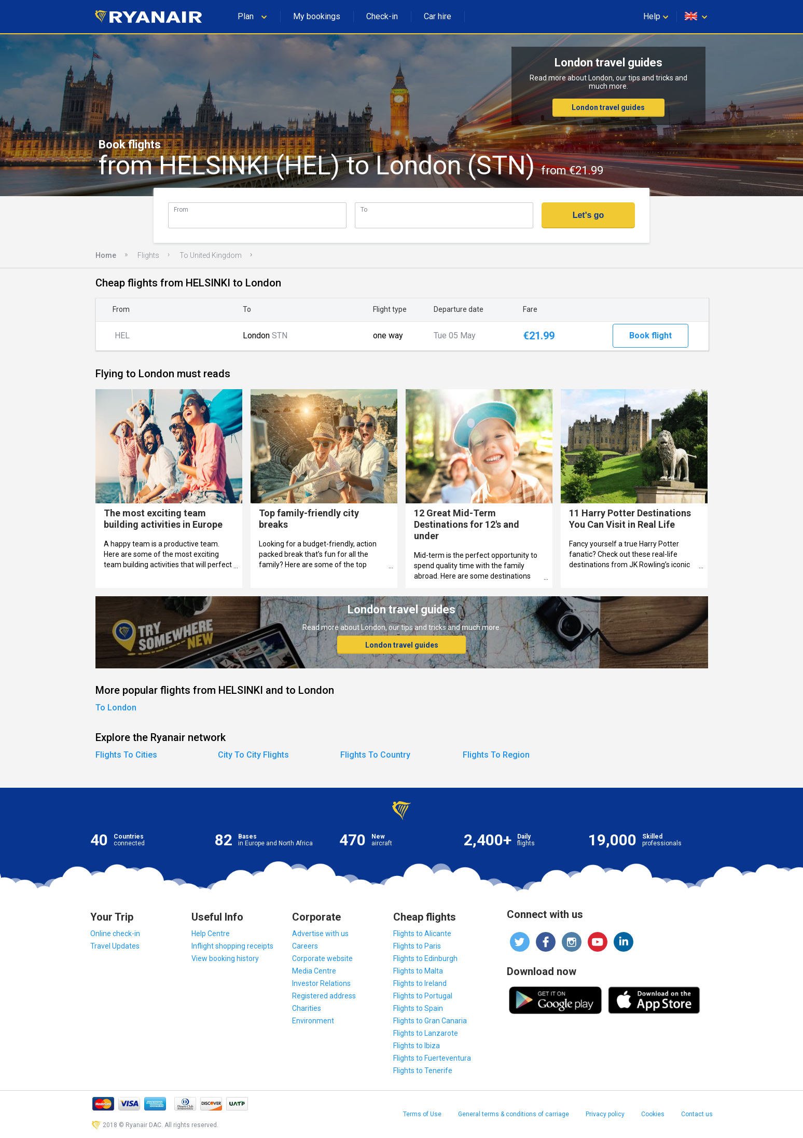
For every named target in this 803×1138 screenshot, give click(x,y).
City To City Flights (253, 755)
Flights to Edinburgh (425, 958)
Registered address (324, 996)
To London (115, 707)
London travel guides (608, 107)
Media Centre (314, 971)
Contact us (697, 1114)
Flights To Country (375, 755)
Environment (313, 1021)
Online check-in (115, 933)
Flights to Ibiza (416, 1045)
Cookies (652, 1114)
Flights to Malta (418, 971)
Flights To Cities (126, 755)
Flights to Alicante (422, 933)
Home (105, 255)
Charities (306, 1008)
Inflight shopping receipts (232, 946)
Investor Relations (321, 983)
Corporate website (322, 958)
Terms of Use (422, 1114)
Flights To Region (496, 755)
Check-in (382, 16)
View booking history (225, 958)
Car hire (437, 16)
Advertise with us (320, 933)
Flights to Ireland (420, 983)
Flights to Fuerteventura (432, 1058)
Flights (148, 255)
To (364, 209)
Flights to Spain (418, 1008)
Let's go (588, 215)
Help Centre (210, 933)
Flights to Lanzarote (425, 1033)
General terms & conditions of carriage (513, 1114)
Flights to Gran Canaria (430, 1021)
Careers (305, 946)
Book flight (650, 335)
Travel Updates (115, 946)
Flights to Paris (417, 946)
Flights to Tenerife (422, 1070)
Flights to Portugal (422, 996)
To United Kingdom (210, 255)
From (181, 209)
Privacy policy (605, 1114)
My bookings (316, 16)
